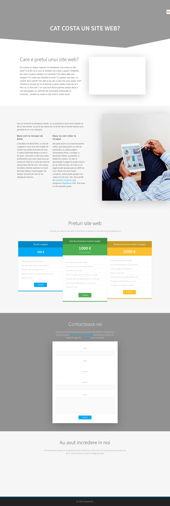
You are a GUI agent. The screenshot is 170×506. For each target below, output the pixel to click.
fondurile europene (63, 180)
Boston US (86, 338)
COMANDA (40, 285)
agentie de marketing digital (81, 335)
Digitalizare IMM (69, 183)
